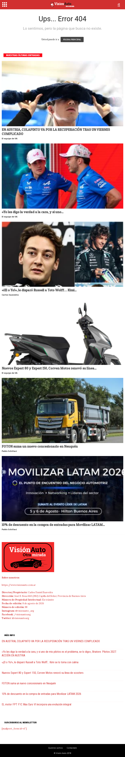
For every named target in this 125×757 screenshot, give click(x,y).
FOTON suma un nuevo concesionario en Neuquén (40, 446)
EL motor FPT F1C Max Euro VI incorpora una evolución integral (36, 704)
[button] (119, 5)
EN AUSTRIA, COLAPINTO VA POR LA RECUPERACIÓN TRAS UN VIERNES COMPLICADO (56, 132)
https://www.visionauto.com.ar (19, 585)
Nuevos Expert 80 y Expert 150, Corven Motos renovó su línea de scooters (42, 672)
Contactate (72, 747)
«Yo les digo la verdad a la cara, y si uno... (32, 212)
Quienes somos (55, 747)
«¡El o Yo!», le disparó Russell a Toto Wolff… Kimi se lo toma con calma (40, 662)
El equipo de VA (9, 138)
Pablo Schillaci (9, 451)
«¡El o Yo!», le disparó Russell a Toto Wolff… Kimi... (39, 290)
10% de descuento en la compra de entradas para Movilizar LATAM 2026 (41, 694)
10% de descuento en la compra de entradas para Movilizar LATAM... (53, 525)
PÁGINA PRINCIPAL (72, 39)
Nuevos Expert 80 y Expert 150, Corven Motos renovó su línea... (49, 368)
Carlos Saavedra (10, 295)
